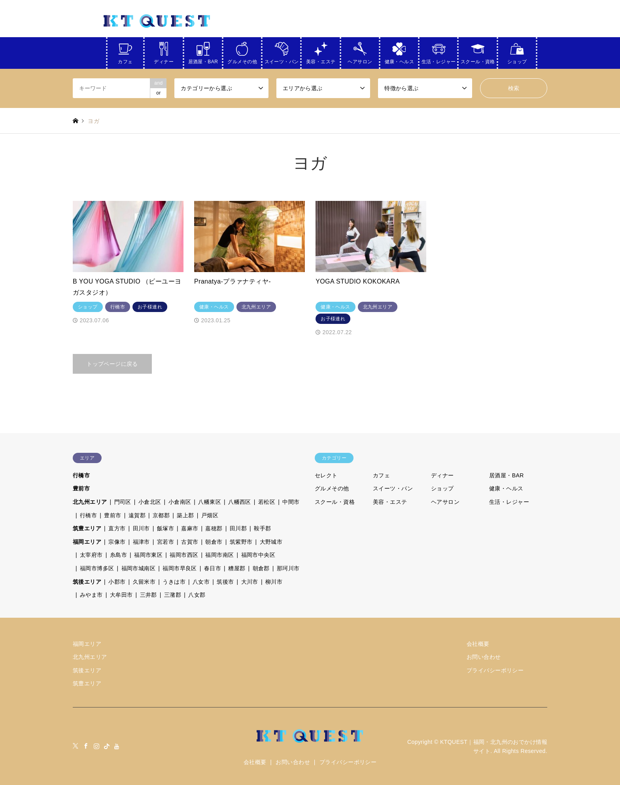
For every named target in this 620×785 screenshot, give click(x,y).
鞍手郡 (262, 528)
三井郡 (148, 595)
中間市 (290, 502)
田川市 (141, 528)
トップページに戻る (112, 364)
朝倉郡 (261, 568)
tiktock (107, 746)
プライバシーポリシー (495, 670)
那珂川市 (288, 568)
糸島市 (118, 555)
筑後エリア (87, 582)
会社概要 (478, 644)
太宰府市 (91, 555)
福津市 (141, 542)
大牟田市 (121, 595)
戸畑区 (209, 515)
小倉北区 (149, 502)
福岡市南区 (219, 555)
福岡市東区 (148, 555)
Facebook (86, 746)
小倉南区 (179, 502)
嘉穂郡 (213, 528)
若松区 (266, 502)
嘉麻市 (189, 528)
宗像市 (116, 542)
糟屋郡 (236, 568)
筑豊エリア (87, 528)
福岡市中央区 (258, 555)
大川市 (249, 582)
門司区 (122, 502)
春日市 (212, 568)
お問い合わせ (484, 657)
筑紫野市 (241, 542)
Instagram (96, 746)
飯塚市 (165, 528)
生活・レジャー (439, 60)
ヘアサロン (360, 60)
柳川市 (273, 582)
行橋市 (81, 475)
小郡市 (116, 582)
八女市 (201, 582)
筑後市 (225, 582)
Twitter (75, 746)
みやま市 (91, 595)
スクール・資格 (478, 60)
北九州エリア (90, 502)
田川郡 (238, 528)
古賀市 (189, 542)
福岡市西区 (184, 555)
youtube (117, 746)
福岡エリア (87, 542)
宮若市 (165, 542)
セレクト (326, 475)
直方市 (116, 528)
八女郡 (196, 595)
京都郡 (161, 515)
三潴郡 (172, 595)
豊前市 (81, 488)
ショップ (517, 60)
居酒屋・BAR (203, 60)
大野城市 (271, 542)
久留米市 (144, 582)
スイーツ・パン (282, 60)
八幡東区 (209, 502)
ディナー (164, 60)
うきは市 (174, 582)
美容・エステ (321, 60)
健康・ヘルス (399, 60)
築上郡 (185, 515)
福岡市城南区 (138, 568)
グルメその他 (242, 60)
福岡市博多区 (97, 568)
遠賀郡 (137, 515)
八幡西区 (239, 502)
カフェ (125, 60)
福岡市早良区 (180, 568)
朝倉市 (213, 542)
